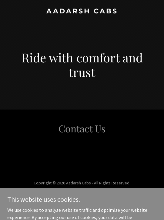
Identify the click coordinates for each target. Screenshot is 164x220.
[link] (82, 12)
